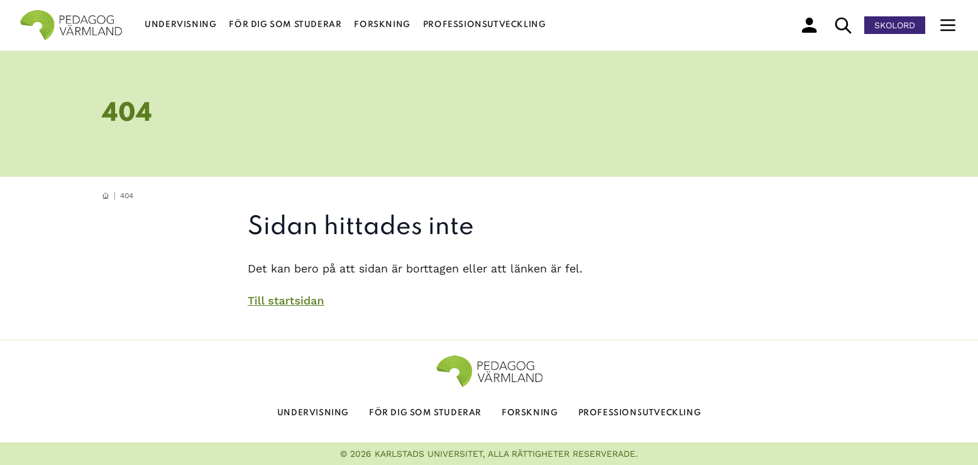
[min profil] (809, 25)
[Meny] (948, 25)
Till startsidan (286, 300)
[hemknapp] (105, 195)
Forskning (382, 25)
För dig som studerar (285, 25)
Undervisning (180, 25)
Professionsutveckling (484, 25)
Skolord (894, 25)
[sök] (843, 25)
